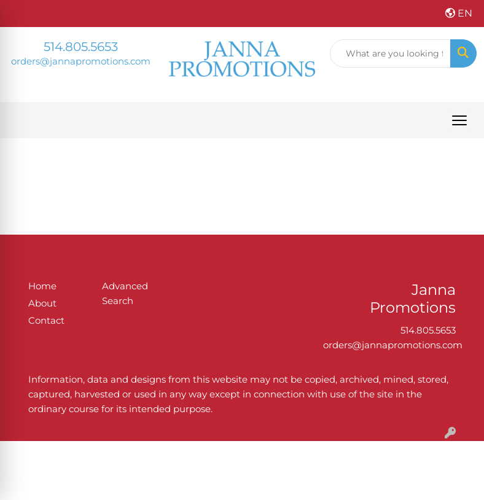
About (42, 303)
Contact (46, 320)
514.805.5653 (81, 46)
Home (42, 286)
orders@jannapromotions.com (80, 61)
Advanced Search (125, 294)
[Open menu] (459, 120)
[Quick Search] (390, 53)
